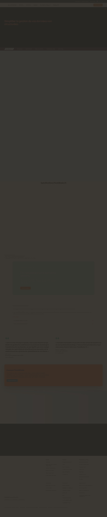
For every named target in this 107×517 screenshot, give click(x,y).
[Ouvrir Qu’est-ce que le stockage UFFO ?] (92, 323)
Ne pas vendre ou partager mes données (60, 515)
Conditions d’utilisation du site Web (32, 515)
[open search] (102, 1)
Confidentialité (22, 515)
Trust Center (50, 515)
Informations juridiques (43, 515)
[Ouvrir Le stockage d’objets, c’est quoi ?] (92, 320)
